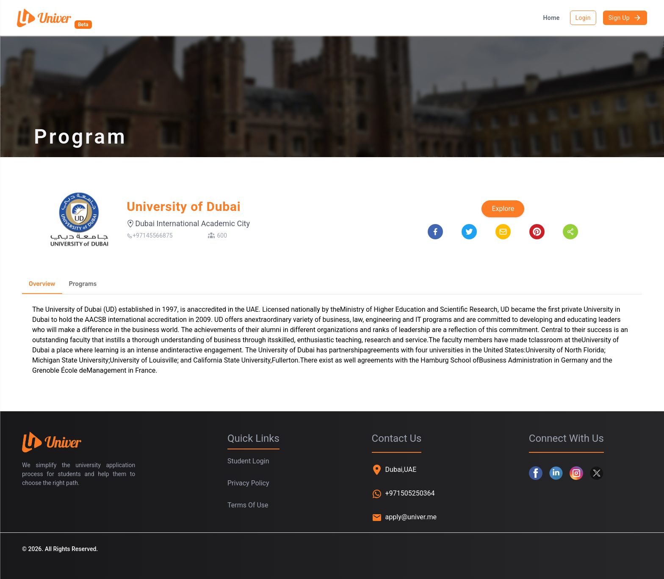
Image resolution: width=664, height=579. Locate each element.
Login (583, 17)
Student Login (248, 461)
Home (551, 17)
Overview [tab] (42, 284)
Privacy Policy (248, 483)
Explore (503, 209)
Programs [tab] (83, 284)
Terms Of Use (247, 505)
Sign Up (625, 18)
